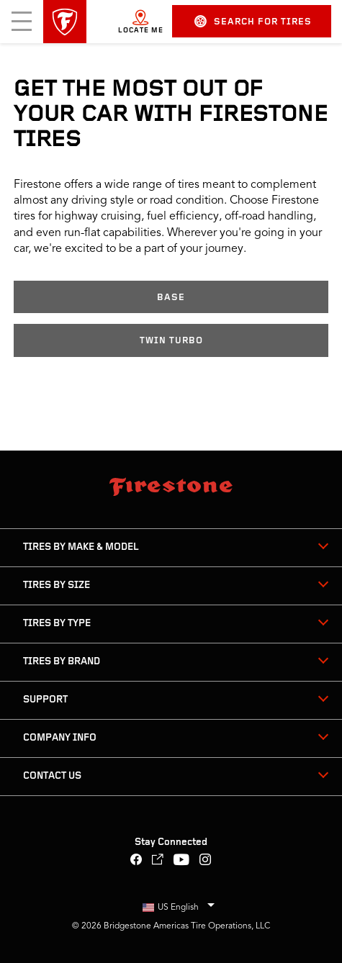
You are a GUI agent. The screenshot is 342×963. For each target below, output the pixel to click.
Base (171, 297)
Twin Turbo (171, 340)
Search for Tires (253, 21)
